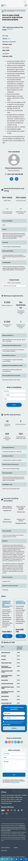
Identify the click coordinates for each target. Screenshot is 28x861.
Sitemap (15, 847)
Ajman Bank (4, 699)
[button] (7, 859)
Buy (7, 636)
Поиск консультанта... (14, 168)
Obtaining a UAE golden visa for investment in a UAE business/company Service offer (7, 604)
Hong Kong (3, 797)
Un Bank (3, 659)
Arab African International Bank (6, 667)
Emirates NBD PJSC (6, 703)
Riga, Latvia (3, 801)
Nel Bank (3, 656)
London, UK (3, 795)
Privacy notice (4, 850)
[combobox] (4, 395)
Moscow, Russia (10, 795)
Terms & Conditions (5, 847)
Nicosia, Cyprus (17, 795)
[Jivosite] (2, 859)
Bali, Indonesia (10, 801)
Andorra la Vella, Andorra (6, 803)
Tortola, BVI (24, 795)
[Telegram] (16, 859)
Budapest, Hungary (5, 799)
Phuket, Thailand (17, 801)
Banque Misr (4, 680)
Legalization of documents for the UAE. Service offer (21, 602)
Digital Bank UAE (5, 652)
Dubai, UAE (12, 799)
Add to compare (14, 282)
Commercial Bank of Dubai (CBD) (6, 676)
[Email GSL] (25, 859)
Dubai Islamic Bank (6, 662)
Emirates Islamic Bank (7, 683)
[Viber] (21, 859)
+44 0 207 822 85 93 (15, 174)
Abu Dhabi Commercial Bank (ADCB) (7, 692)
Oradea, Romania (18, 797)
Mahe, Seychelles (10, 797)
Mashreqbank (5, 696)
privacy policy (6, 724)
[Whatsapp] (11, 859)
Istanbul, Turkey (18, 799)
